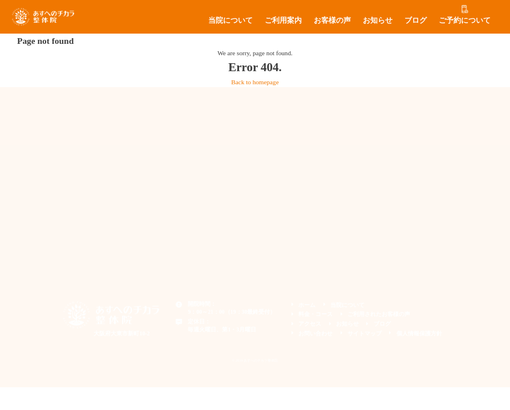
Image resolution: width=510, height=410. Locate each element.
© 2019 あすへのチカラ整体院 (255, 360)
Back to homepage (254, 82)
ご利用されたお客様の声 (378, 314)
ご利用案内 (283, 20)
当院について (230, 20)
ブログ (415, 20)
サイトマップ (364, 333)
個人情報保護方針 (419, 333)
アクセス (309, 324)
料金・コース (315, 314)
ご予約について (465, 20)
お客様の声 (332, 20)
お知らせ (377, 20)
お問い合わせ (315, 333)
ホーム (306, 305)
